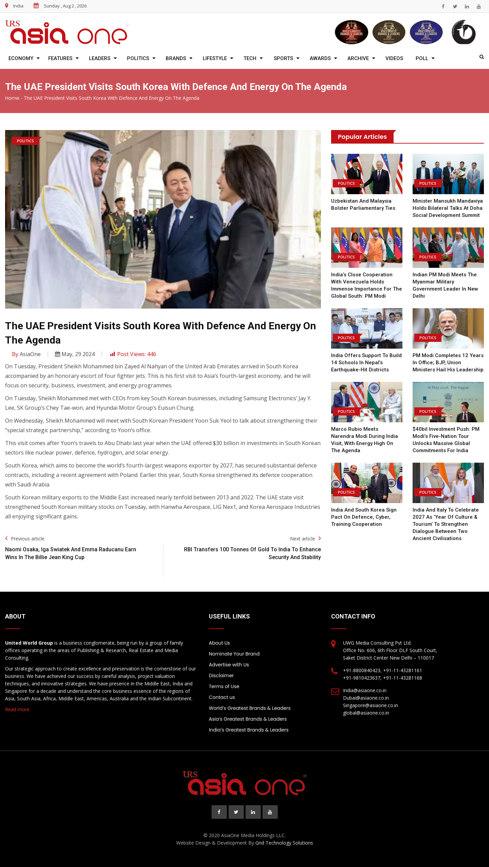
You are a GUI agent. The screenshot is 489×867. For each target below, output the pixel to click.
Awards (320, 58)
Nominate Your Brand (234, 653)
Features (60, 58)
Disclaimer (221, 675)
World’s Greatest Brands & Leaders (250, 708)
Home (12, 98)
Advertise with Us (229, 664)
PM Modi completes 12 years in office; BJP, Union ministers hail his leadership (448, 362)
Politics (138, 58)
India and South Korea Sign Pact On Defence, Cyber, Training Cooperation (364, 517)
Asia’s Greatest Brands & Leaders (248, 719)
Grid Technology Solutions (284, 843)
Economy (20, 58)
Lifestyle (215, 58)
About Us (219, 643)
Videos (394, 58)
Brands (176, 58)
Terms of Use (224, 686)
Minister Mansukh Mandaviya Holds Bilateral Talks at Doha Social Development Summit (448, 208)
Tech (249, 58)
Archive (358, 58)
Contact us (222, 697)
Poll (422, 58)
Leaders (99, 58)
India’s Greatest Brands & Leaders (249, 729)
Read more (17, 709)
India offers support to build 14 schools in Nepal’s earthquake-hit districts (366, 362)
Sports (283, 58)
